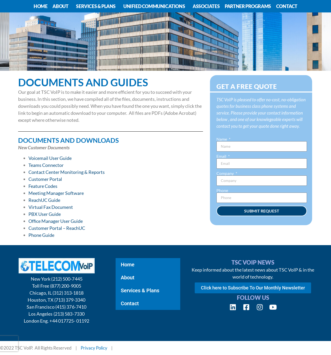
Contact (286, 6)
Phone (222, 190)
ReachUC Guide (44, 200)
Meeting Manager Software (56, 193)
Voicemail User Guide (50, 158)
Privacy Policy (94, 348)
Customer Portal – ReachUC (56, 228)
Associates (206, 6)
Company (225, 173)
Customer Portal (45, 179)
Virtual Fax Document (50, 207)
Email (221, 156)
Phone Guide (41, 235)
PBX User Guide (44, 214)
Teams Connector (46, 165)
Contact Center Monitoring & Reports (66, 172)
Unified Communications (155, 6)
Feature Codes (42, 186)
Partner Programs (248, 6)
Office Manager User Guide (55, 221)
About (61, 6)
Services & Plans (97, 6)
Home (40, 6)
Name (222, 139)
